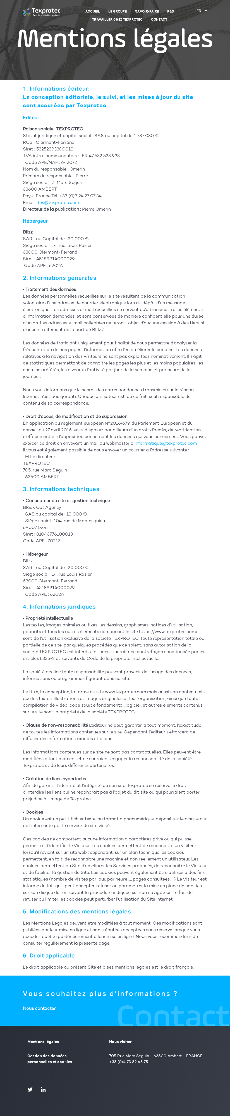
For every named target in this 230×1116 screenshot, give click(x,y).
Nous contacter (39, 1009)
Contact (159, 19)
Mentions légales (43, 1042)
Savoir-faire (147, 11)
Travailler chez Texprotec (117, 19)
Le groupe (117, 11)
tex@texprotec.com (58, 203)
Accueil (92, 11)
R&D (170, 11)
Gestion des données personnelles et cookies (49, 1059)
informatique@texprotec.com (166, 443)
